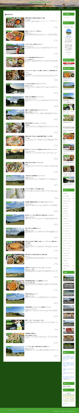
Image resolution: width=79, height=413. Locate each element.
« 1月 (64, 403)
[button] (73, 18)
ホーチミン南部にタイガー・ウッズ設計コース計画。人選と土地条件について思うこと (68, 357)
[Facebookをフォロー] (66, 52)
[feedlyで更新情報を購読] (71, 52)
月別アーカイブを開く (67, 386)
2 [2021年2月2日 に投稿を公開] (65, 396)
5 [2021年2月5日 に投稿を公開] (70, 396)
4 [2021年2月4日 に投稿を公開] (68, 396)
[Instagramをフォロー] (68, 52)
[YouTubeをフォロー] (69, 52)
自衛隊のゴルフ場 (66, 372)
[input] (68, 17)
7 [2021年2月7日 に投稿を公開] (73, 396)
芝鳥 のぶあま (68, 36)
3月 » (66, 403)
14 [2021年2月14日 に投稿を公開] (73, 398)
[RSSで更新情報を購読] (68, 54)
